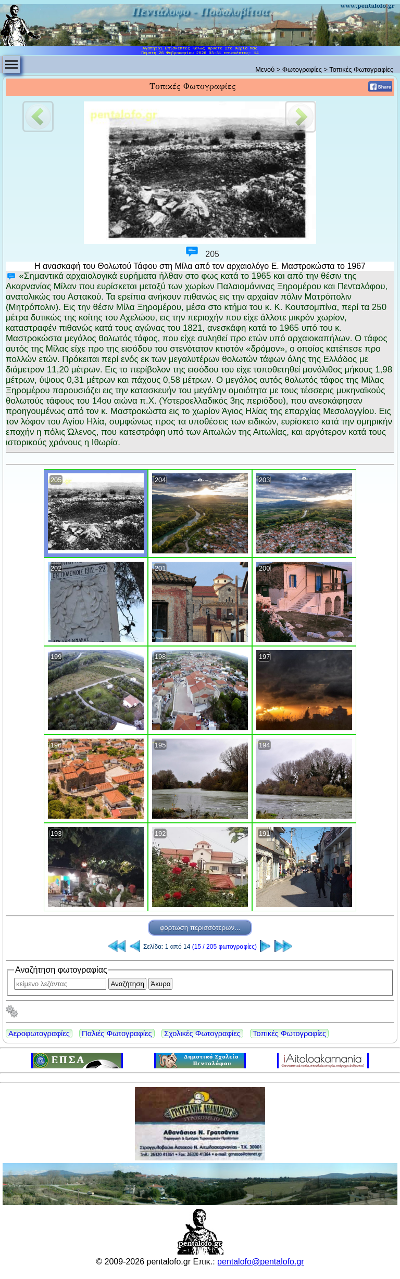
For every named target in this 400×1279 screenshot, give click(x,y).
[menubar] (11, 64)
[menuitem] (11, 64)
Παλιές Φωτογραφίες (117, 1033)
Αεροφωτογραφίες (39, 1033)
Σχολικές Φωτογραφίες (202, 1033)
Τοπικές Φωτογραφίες (289, 1033)
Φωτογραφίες (302, 69)
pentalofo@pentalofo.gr (260, 1261)
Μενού (264, 69)
